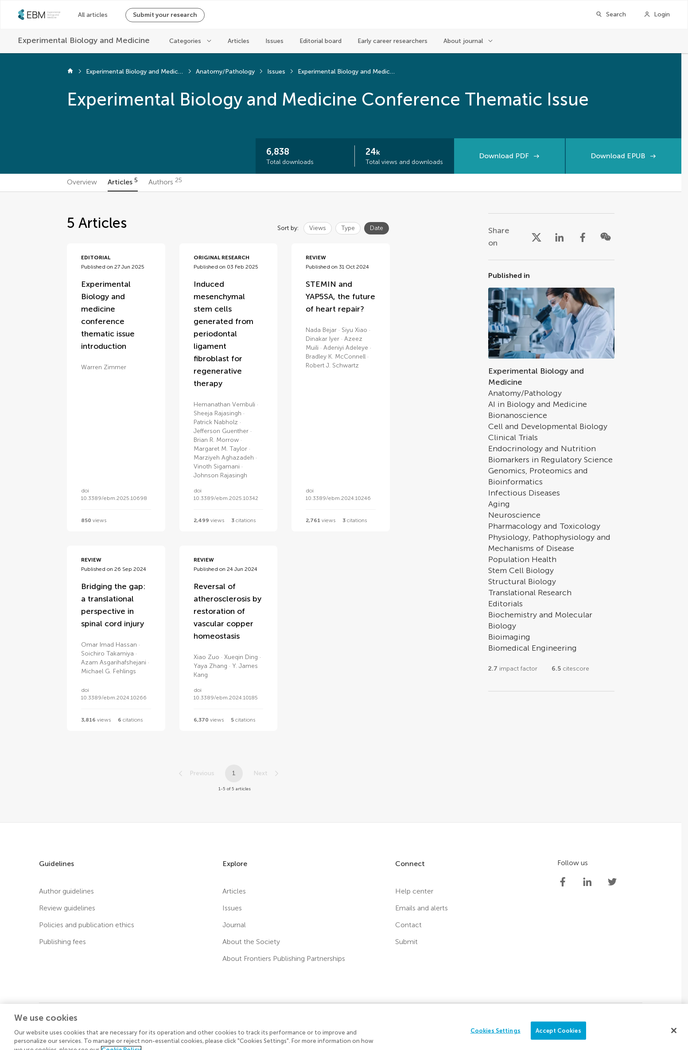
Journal (234, 925)
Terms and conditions (284, 1032)
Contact (408, 925)
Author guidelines (66, 891)
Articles (238, 41)
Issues (274, 41)
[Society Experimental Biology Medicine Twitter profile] (612, 882)
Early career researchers (393, 41)
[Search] (610, 14)
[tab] (82, 182)
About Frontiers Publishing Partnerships (283, 958)
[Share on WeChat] (605, 237)
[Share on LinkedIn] (559, 237)
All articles (93, 15)
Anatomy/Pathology (225, 71)
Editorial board (320, 41)
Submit (406, 941)
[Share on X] (536, 237)
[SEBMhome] (39, 14)
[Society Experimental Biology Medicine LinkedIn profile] (587, 882)
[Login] (657, 14)
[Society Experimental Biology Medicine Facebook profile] (562, 882)
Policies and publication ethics (86, 925)
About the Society (251, 941)
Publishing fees (62, 941)
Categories (185, 41)
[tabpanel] (340, 507)
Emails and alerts (421, 908)
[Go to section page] (551, 475)
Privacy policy (219, 1032)
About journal (463, 41)
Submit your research (165, 15)
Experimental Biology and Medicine (134, 71)
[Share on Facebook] (582, 237)
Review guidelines (67, 908)
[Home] (70, 71)
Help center (414, 891)
